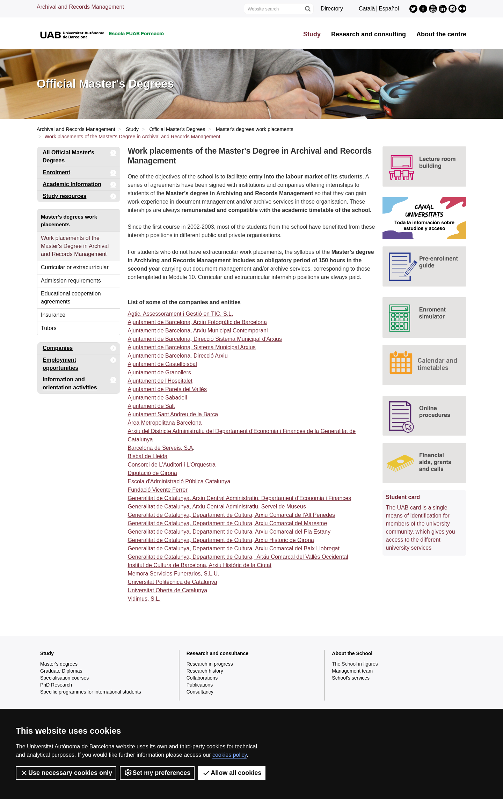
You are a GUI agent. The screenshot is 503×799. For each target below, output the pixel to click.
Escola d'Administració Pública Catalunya (178, 481)
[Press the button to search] (307, 9)
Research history (205, 671)
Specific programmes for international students (90, 692)
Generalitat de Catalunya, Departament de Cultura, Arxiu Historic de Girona (220, 540)
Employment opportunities (79, 362)
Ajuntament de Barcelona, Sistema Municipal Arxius (191, 347)
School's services (351, 678)
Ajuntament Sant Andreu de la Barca (172, 414)
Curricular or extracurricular (75, 267)
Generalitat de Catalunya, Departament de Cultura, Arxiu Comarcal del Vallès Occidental (237, 557)
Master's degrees (59, 664)
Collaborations (202, 678)
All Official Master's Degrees (79, 155)
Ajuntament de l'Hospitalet (159, 381)
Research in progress (210, 664)
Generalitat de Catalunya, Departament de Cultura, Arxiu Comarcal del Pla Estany (228, 532)
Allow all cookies (231, 773)
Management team (352, 671)
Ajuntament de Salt (151, 406)
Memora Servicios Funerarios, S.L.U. (173, 574)
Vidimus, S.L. (143, 599)
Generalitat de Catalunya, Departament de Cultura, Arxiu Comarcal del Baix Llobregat (233, 548)
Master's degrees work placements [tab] (69, 220)
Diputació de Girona (152, 473)
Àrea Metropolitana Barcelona (164, 423)
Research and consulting (368, 34)
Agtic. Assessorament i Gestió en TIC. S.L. (180, 314)
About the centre (441, 34)
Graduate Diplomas (61, 671)
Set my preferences (157, 773)
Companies (79, 348)
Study (312, 34)
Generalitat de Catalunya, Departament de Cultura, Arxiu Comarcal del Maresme (227, 523)
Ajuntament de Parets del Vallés (167, 389)
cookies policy (229, 755)
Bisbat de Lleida (147, 456)
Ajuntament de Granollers (159, 372)
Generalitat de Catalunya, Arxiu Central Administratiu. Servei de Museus (216, 507)
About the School (352, 653)
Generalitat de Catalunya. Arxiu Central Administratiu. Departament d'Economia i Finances (239, 498)
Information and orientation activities (79, 382)
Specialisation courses (64, 678)
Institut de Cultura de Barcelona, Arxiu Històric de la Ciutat (199, 565)
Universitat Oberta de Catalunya (167, 590)
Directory (332, 9)
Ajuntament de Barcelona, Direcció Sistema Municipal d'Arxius (204, 339)
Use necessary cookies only (66, 773)
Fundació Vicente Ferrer (157, 490)
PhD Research (56, 685)
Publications (200, 685)
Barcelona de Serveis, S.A (160, 448)
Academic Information (79, 184)
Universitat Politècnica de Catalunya (172, 582)
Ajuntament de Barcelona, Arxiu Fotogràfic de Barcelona (197, 322)
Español (389, 9)
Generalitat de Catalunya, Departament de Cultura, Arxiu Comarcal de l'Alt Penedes (231, 515)
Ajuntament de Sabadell (157, 398)
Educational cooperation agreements (71, 298)
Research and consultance (217, 653)
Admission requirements (71, 281)
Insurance (53, 315)
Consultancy (200, 692)
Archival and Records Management (80, 7)
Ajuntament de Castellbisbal (162, 364)
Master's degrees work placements (254, 129)
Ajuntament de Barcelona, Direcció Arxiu (177, 356)
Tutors (49, 328)
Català (367, 9)
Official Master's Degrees (177, 129)
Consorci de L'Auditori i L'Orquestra (171, 465)
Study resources (79, 196)
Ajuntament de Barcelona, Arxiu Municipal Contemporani (197, 330)
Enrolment (79, 172)
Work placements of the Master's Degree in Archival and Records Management (75, 246)
